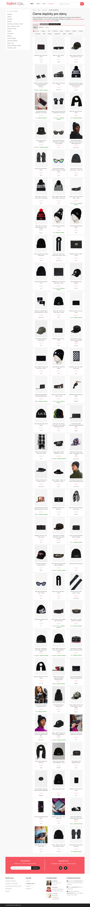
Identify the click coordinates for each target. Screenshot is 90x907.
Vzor (47, 27)
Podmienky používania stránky (13, 886)
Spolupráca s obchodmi (11, 884)
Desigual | (41, 401)
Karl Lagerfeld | (41, 147)
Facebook (28, 886)
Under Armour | (58, 118)
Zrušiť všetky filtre (54, 24)
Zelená (50, 33)
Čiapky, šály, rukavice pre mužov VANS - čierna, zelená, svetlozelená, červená (58, 425)
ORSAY (58, 61)
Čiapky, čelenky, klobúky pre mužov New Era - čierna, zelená (76, 706)
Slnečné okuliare (11, 38)
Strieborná (57, 33)
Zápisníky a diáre (11, 48)
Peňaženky (10, 33)
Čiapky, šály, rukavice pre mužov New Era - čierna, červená (41, 227)
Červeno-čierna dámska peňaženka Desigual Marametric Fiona (58, 678)
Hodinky (9, 21)
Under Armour (76, 147)
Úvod (34, 10)
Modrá (43, 31)
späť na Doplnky (12, 11)
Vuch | (41, 118)
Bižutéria (9, 14)
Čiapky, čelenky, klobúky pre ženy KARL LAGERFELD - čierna (58, 650)
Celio (41, 61)
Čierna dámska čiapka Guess (76, 563)
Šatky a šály (10, 43)
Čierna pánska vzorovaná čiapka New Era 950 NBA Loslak (76, 340)
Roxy (76, 232)
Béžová (70, 33)
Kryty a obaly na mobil (13, 26)
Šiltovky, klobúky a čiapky (14, 45)
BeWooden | (41, 90)
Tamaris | (76, 317)
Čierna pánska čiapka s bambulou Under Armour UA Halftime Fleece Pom (76, 142)
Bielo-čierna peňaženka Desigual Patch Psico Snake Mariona (76, 818)
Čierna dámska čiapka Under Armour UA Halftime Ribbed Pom (41, 734)
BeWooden (76, 401)
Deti (44, 3)
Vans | (76, 655)
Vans (41, 203)
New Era (76, 61)
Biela (61, 31)
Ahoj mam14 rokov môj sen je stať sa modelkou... (75, 883)
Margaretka (71, 881)
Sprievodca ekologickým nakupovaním (55, 897)
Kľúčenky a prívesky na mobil (15, 24)
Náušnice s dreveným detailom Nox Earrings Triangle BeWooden (41, 85)
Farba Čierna (44, 24)
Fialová (74, 31)
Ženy (31, 3)
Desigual (76, 430)
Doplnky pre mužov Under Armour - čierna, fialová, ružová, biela (76, 453)
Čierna (37, 31)
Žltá (44, 33)
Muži (38, 3)
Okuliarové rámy (11, 28)
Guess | (76, 118)
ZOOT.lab (41, 683)
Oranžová (37, 33)
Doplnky (44, 10)
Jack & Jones (58, 89)
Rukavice (9, 36)
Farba (35, 27)
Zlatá (64, 33)
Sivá (49, 31)
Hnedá (81, 31)
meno (69, 887)
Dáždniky (9, 19)
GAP (41, 458)
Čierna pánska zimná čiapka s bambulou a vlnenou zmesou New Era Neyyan (76, 85)
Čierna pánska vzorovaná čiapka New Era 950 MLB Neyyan (58, 537)
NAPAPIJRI (59, 767)
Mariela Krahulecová (73, 891)
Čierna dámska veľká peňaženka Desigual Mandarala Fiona (76, 425)
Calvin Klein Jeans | (76, 204)
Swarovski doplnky (12, 40)
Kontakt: (28, 881)
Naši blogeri (8, 889)
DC (41, 625)
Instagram (28, 889)
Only (41, 288)
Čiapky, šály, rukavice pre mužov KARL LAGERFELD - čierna (41, 650)
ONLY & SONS (58, 260)
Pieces (41, 175)
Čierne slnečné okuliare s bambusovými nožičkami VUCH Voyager (58, 142)
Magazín (7, 891)
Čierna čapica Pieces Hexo (59, 789)
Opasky (9, 31)
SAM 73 (76, 175)
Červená (55, 31)
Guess (58, 317)
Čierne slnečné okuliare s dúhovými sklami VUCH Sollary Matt (58, 170)
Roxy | (58, 232)
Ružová (68, 31)
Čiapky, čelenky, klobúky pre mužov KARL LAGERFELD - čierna (58, 734)
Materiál (41, 27)
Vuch (59, 147)
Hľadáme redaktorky (10, 881)
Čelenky (9, 16)
